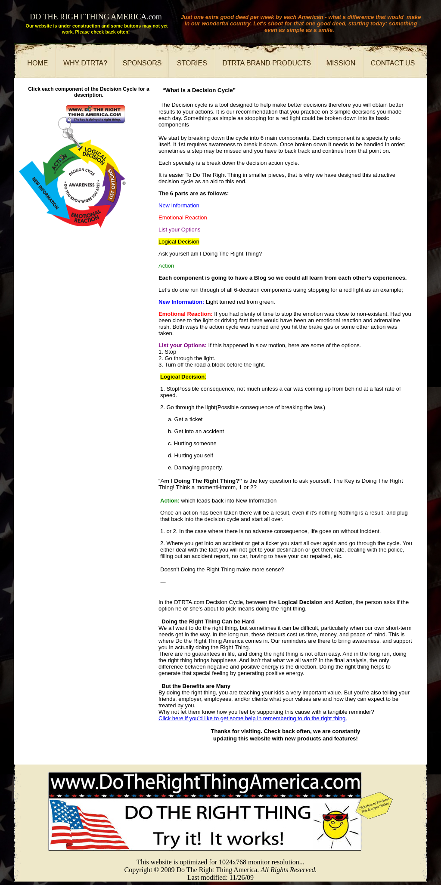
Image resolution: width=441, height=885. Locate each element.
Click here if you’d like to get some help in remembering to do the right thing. (252, 718)
